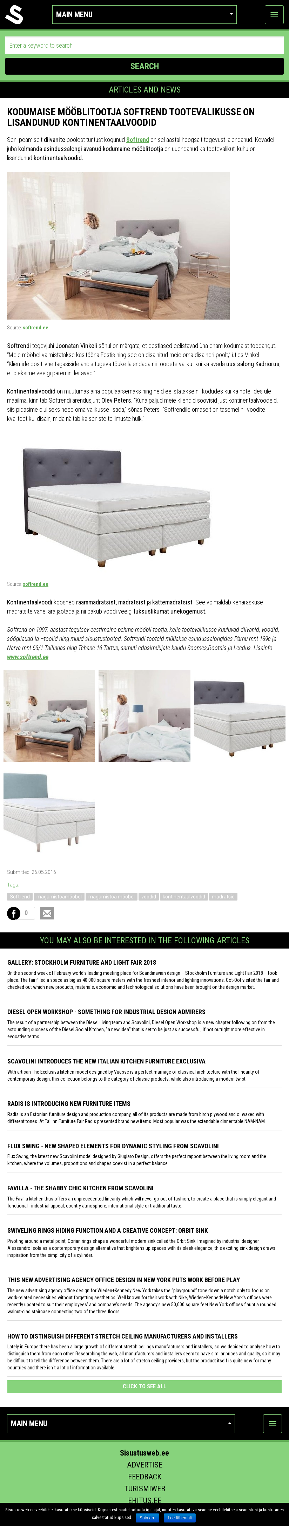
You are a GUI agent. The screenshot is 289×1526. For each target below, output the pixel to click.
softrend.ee (35, 327)
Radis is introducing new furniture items (68, 1103)
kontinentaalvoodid (184, 896)
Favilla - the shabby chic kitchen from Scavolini (80, 1188)
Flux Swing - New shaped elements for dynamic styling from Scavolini (113, 1146)
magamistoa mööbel (111, 896)
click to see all (144, 1386)
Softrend (137, 139)
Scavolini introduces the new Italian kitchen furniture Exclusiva (106, 1061)
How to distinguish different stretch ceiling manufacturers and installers (122, 1336)
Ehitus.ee (144, 1500)
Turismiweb (144, 1488)
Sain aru (147, 1517)
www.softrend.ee (27, 657)
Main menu (144, 14)
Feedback (144, 1476)
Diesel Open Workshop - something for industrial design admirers (106, 1011)
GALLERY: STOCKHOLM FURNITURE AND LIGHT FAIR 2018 (81, 962)
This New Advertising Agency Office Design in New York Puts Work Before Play (123, 1280)
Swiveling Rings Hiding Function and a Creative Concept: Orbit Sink (107, 1230)
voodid (148, 896)
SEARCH (144, 66)
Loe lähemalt (180, 1517)
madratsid (223, 896)
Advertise (144, 1464)
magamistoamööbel (59, 896)
